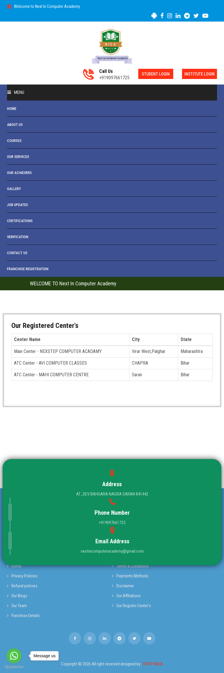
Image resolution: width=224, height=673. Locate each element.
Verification (17, 237)
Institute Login (199, 74)
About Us (15, 124)
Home (11, 108)
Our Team (17, 605)
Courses (14, 140)
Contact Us (17, 253)
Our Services (18, 156)
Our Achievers (19, 173)
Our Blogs (17, 595)
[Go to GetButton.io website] (14, 667)
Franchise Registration (27, 269)
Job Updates (17, 205)
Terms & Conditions (130, 566)
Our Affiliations (126, 595)
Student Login (156, 74)
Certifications (20, 221)
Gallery (14, 189)
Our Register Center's (131, 605)
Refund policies (22, 586)
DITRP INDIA (153, 664)
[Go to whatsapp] (14, 656)
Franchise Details (23, 615)
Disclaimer (123, 586)
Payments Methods (130, 576)
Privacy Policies (22, 576)
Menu (15, 92)
